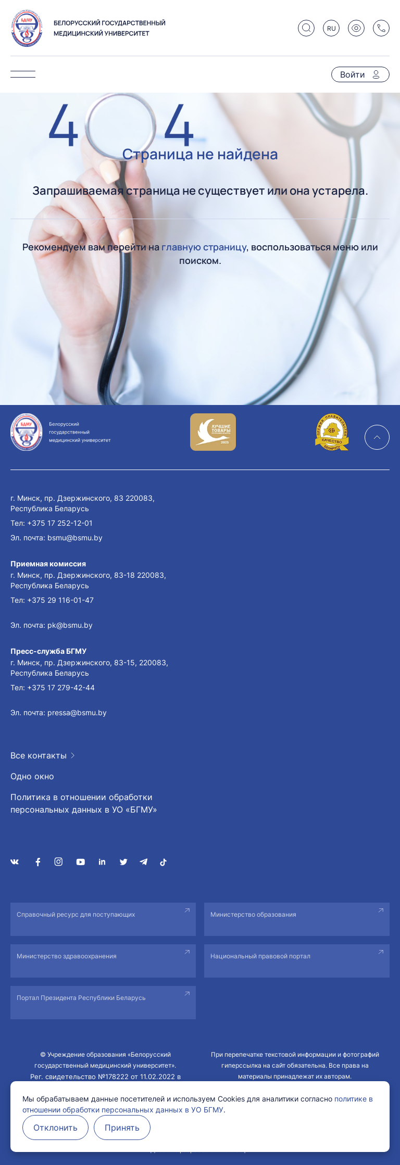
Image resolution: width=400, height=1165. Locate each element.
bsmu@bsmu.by (75, 537)
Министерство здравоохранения (67, 956)
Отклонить (55, 1127)
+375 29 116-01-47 (60, 600)
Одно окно (32, 776)
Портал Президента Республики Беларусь (81, 998)
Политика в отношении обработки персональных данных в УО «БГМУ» (83, 803)
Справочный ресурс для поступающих (76, 914)
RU (331, 28)
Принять (122, 1127)
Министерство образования (253, 914)
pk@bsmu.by (70, 625)
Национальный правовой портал (260, 956)
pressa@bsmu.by (77, 712)
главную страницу (203, 246)
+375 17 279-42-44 (61, 687)
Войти (352, 74)
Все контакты (38, 755)
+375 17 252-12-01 (60, 522)
